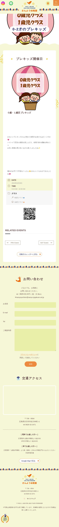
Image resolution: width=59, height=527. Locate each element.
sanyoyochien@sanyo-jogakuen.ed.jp (30, 297)
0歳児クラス (18, 198)
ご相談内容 (7, 330)
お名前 (5, 304)
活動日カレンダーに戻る (28, 254)
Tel (4, 321)
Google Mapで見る (28, 461)
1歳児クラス (18, 202)
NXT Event (46, 243)
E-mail (5, 313)
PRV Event (13, 243)
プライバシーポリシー (28, 354)
